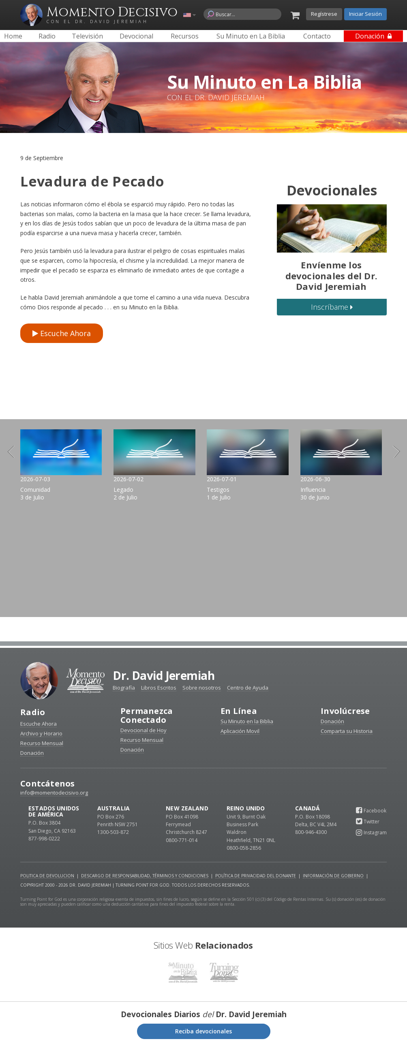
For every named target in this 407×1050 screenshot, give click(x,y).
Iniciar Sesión (365, 13)
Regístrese (324, 13)
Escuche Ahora (61, 333)
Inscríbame (332, 307)
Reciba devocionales (203, 1034)
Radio (32, 715)
